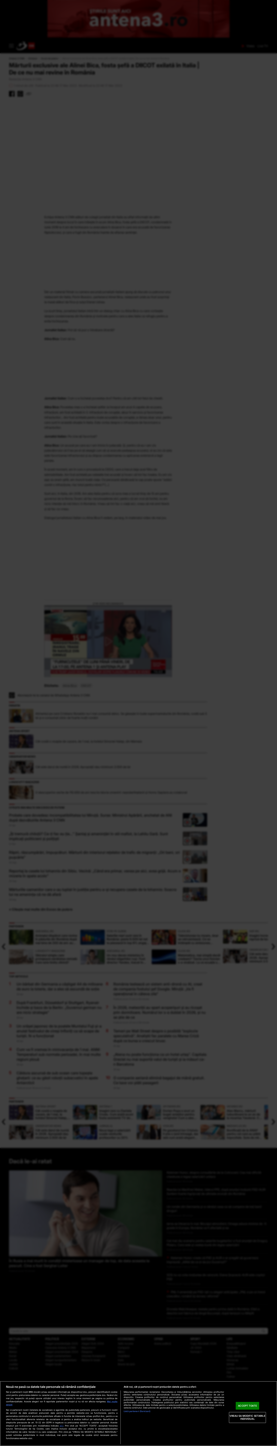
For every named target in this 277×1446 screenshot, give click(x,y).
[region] (138, 1413)
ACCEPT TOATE (247, 1405)
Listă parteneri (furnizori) (137, 1411)
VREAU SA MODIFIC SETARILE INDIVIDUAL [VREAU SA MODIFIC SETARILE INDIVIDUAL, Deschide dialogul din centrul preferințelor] (247, 1417)
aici (61, 1425)
